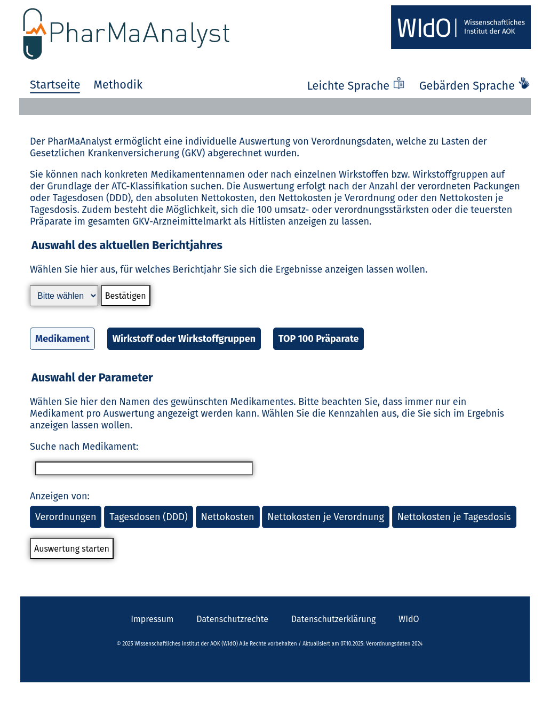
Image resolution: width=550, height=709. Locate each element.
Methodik (117, 85)
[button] (275, 301)
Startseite (55, 85)
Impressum (152, 619)
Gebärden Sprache (475, 86)
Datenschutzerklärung (333, 619)
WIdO (408, 619)
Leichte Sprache (357, 86)
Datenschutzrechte (232, 619)
